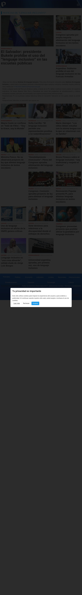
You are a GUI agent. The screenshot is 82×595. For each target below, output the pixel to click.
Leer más (17, 303)
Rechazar (26, 303)
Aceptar (35, 303)
